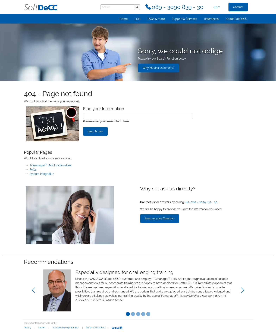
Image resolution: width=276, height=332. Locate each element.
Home (124, 19)
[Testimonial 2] (138, 314)
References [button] (211, 19)
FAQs (33, 169)
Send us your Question (159, 218)
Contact (238, 7)
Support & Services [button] (184, 19)
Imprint (41, 327)
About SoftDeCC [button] (236, 19)
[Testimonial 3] (143, 314)
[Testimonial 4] (148, 314)
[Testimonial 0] (128, 314)
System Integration (42, 173)
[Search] (117, 7)
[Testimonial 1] (133, 314)
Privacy (27, 327)
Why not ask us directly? (158, 68)
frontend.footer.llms (95, 327)
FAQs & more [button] (156, 19)
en (216, 7)
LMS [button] (137, 19)
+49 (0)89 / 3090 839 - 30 (201, 202)
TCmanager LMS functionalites (50, 165)
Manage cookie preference (65, 327)
